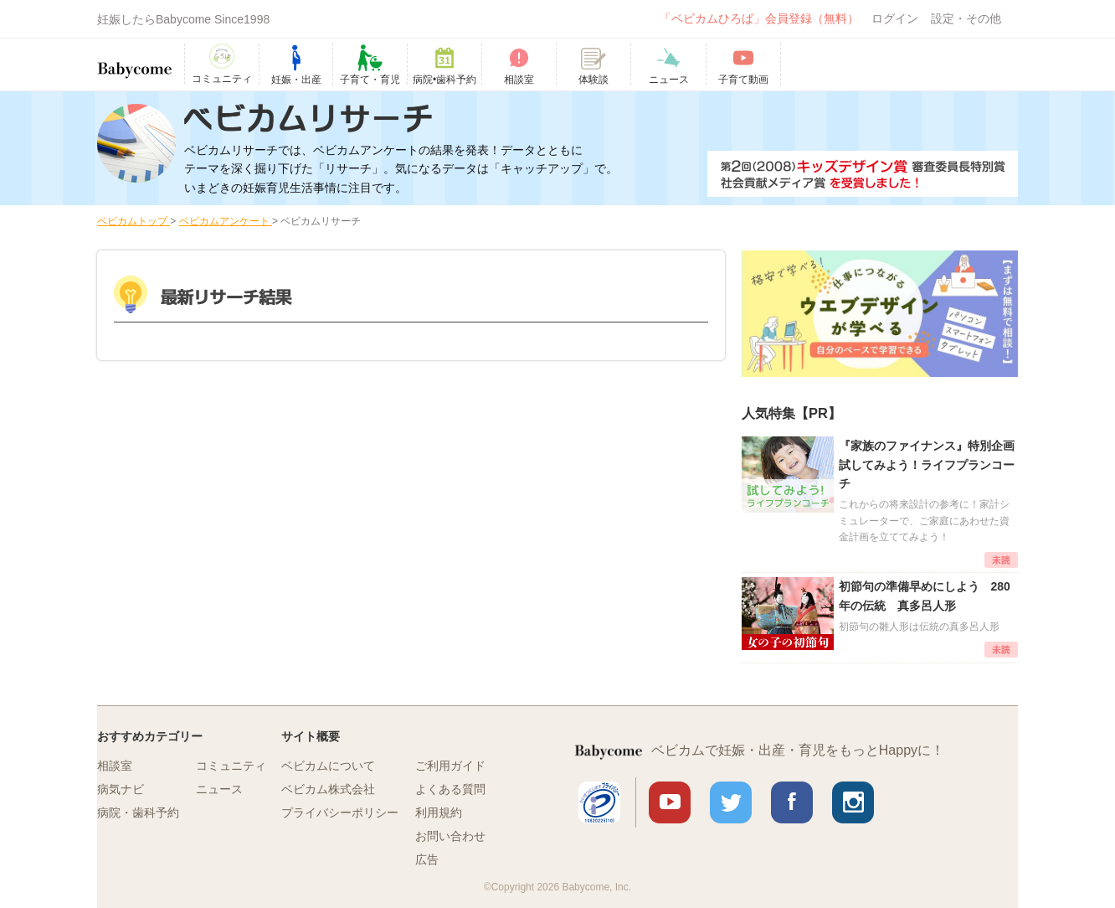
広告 (427, 859)
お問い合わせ (450, 836)
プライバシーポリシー (339, 812)
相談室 (114, 765)
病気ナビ (120, 789)
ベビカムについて (328, 765)
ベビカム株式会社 (328, 789)
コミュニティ (231, 765)
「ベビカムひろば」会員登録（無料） (759, 18)
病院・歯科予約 (138, 812)
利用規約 (438, 812)
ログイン (894, 18)
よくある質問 (450, 789)
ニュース (219, 789)
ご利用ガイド (450, 765)
